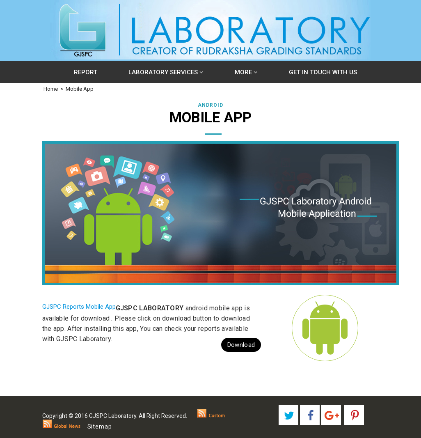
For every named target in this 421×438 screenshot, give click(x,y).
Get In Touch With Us (323, 72)
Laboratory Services (166, 72)
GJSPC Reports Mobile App (79, 306)
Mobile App (80, 89)
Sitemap (99, 426)
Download (241, 345)
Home (50, 89)
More (246, 72)
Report (85, 72)
